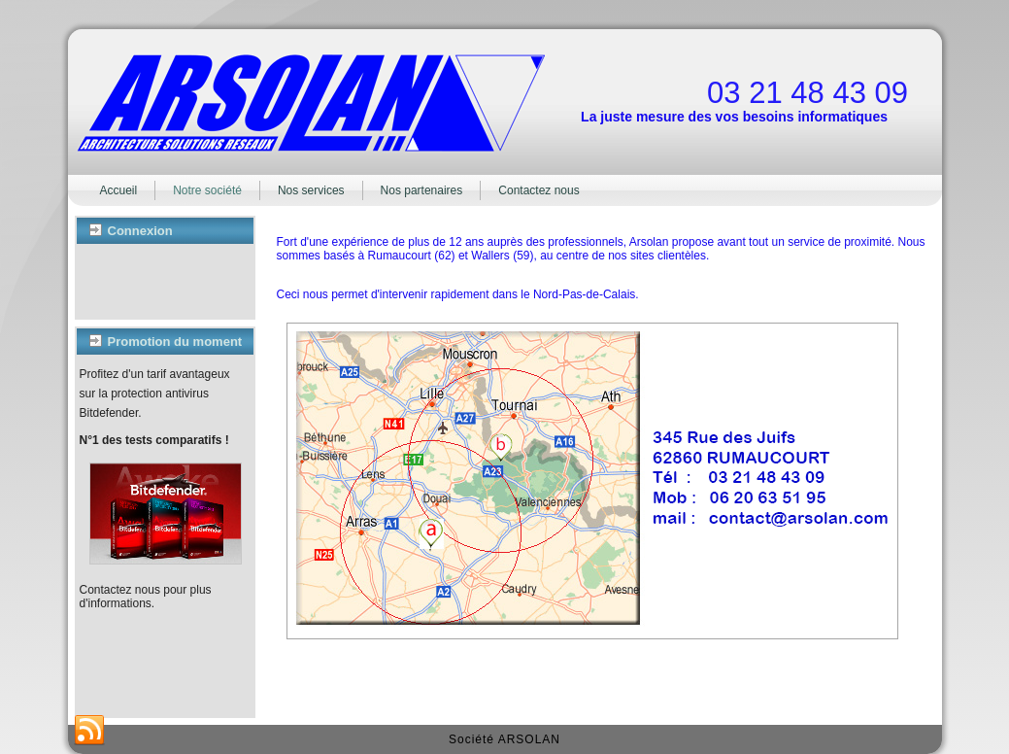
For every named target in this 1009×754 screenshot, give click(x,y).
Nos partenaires (422, 190)
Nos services (311, 190)
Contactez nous (538, 190)
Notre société (207, 190)
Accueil (119, 190)
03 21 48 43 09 (807, 93)
